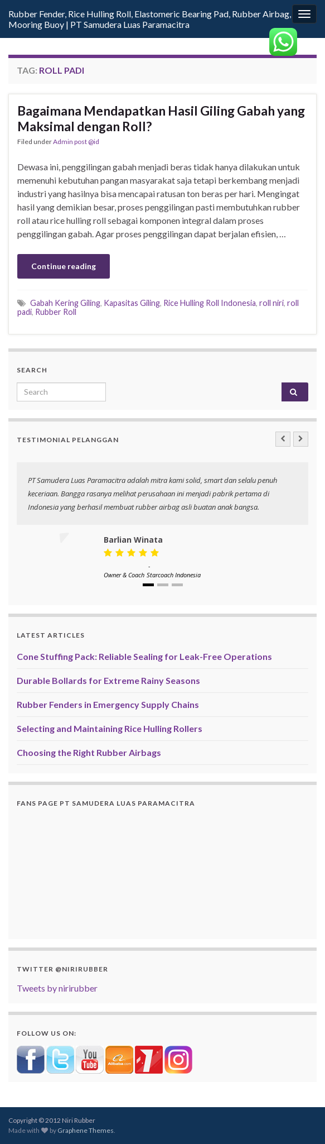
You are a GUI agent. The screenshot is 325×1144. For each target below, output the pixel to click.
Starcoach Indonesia (174, 575)
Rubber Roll (55, 312)
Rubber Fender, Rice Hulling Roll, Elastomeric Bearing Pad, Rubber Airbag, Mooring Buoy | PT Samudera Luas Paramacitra (149, 19)
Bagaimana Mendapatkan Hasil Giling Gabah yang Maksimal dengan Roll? (161, 118)
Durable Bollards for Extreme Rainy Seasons (108, 680)
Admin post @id (76, 141)
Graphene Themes (85, 1130)
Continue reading (63, 266)
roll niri (271, 303)
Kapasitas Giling (132, 303)
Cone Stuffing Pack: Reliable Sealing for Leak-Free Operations (144, 656)
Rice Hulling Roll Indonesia (209, 303)
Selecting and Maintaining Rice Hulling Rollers (109, 728)
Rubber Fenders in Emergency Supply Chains (108, 704)
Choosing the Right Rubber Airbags (89, 752)
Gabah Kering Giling (65, 303)
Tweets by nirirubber (57, 988)
